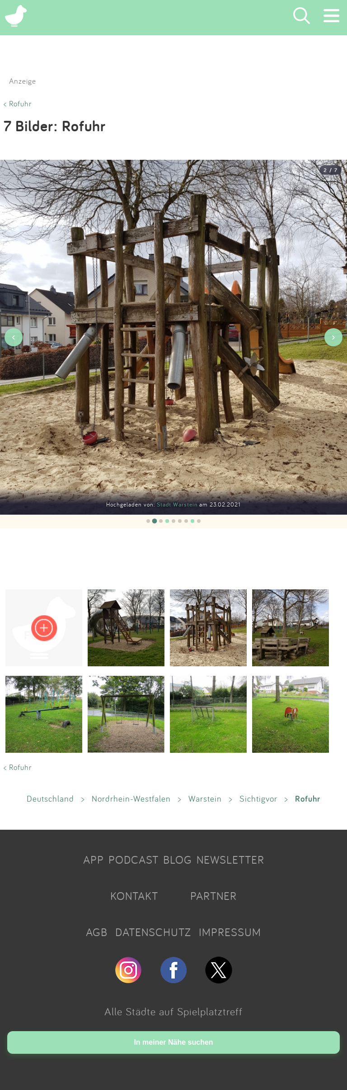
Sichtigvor (258, 798)
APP (93, 859)
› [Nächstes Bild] (333, 337)
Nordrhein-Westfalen (131, 798)
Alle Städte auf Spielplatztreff (173, 1011)
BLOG (177, 859)
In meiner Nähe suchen (173, 1042)
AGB (97, 932)
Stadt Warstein (178, 504)
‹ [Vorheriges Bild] (13, 337)
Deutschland (50, 798)
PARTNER (213, 896)
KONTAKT (134, 896)
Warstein (205, 798)
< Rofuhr (18, 103)
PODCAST (133, 859)
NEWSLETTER (230, 859)
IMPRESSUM (230, 932)
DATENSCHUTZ (153, 932)
